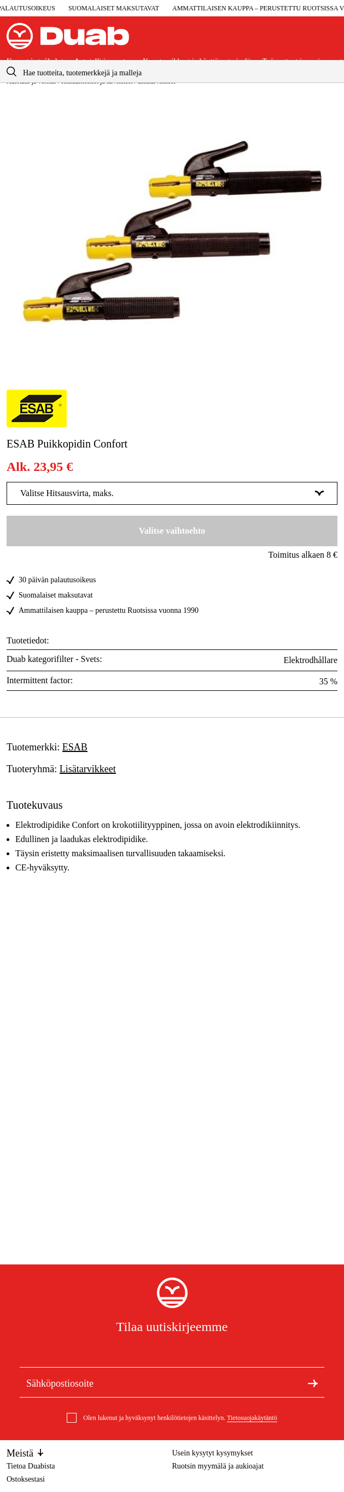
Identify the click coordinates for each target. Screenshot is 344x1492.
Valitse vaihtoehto (172, 530)
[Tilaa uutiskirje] (313, 1382)
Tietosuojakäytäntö (252, 1418)
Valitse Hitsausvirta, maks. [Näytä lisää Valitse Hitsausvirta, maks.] (172, 493)
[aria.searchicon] (11, 71)
